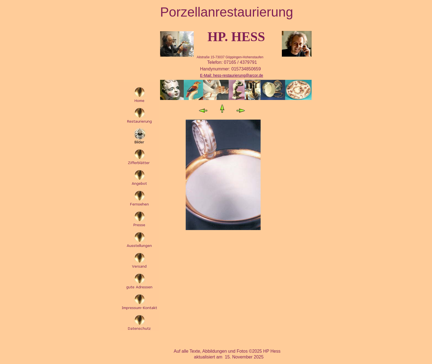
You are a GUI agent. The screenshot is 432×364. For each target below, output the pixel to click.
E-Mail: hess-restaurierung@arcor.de (231, 75)
